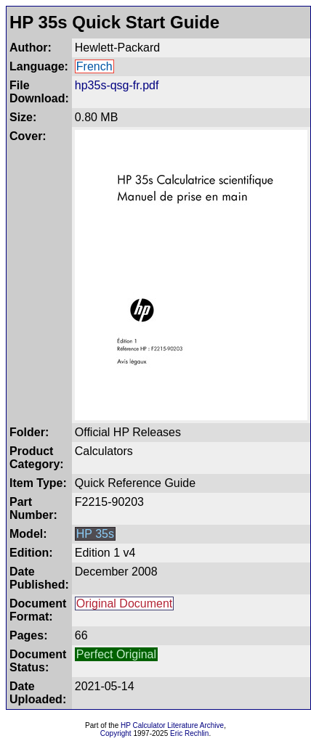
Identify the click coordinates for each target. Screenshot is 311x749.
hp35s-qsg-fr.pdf (117, 85)
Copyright (116, 733)
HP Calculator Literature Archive (172, 725)
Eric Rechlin (189, 733)
